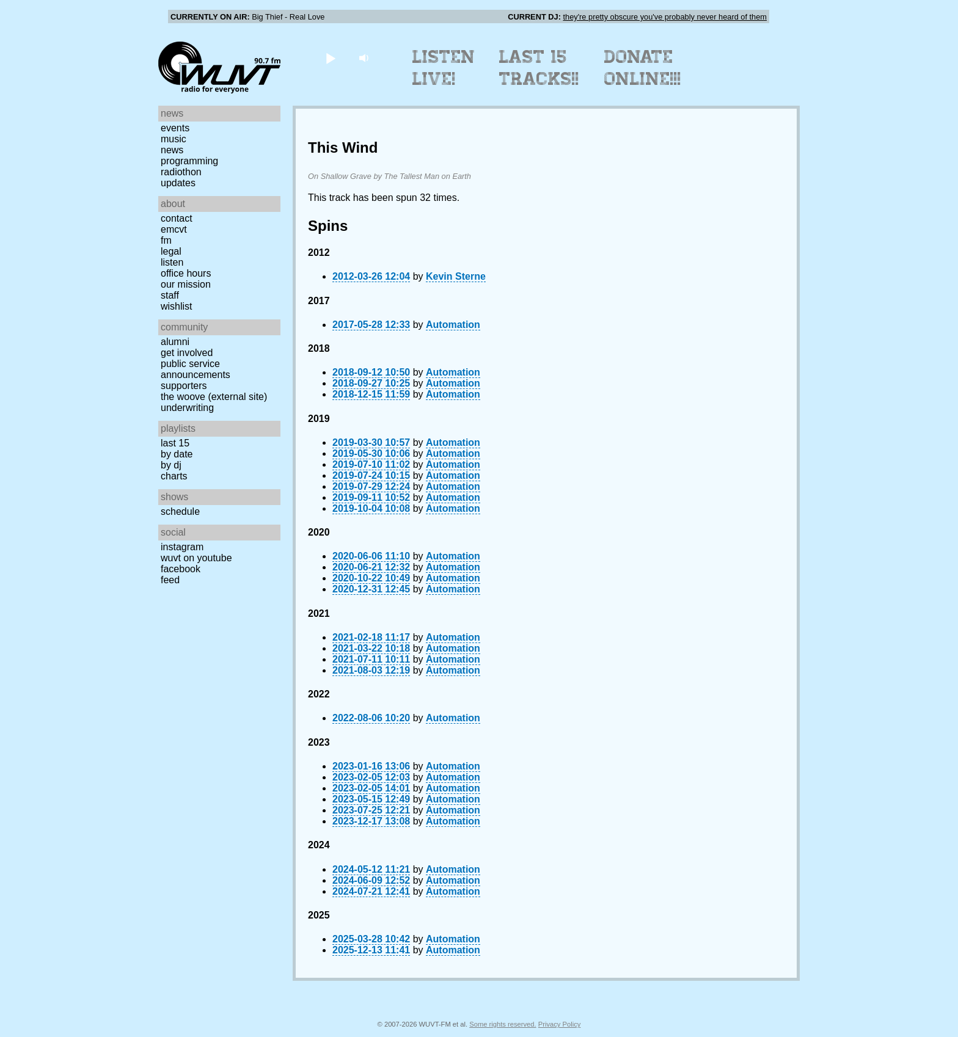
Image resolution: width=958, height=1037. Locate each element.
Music (173, 139)
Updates (178, 183)
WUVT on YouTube (196, 558)
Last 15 (175, 443)
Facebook (180, 569)
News (172, 150)
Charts (174, 476)
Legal (171, 251)
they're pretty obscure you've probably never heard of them (665, 16)
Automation (453, 324)
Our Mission (186, 284)
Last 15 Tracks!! (539, 68)
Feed (170, 580)
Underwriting (187, 407)
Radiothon (181, 172)
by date (176, 454)
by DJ (171, 465)
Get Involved (187, 352)
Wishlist (176, 306)
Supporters (184, 385)
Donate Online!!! (642, 68)
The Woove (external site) (214, 396)
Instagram (182, 547)
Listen (172, 262)
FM (166, 240)
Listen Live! (443, 68)
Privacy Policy (559, 1024)
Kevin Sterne (456, 276)
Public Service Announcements (195, 369)
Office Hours (186, 273)
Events (175, 128)
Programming (189, 161)
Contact (176, 218)
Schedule (180, 511)
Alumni (175, 342)
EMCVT (174, 229)
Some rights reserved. (502, 1024)
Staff (170, 295)
